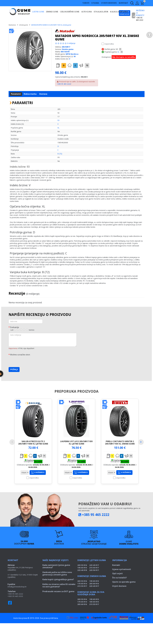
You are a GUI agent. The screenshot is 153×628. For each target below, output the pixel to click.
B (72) (59, 154)
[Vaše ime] (26, 321)
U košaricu (37, 477)
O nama (95, 3)
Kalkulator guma (119, 12)
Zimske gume (52, 12)
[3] (21, 330)
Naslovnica (12, 25)
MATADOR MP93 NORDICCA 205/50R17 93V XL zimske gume (51, 25)
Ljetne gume (38, 12)
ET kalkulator (101, 12)
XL (118, 52)
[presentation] (27, 360)
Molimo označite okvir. (20, 354)
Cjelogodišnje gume (69, 12)
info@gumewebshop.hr (17, 591)
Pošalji (14, 369)
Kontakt (123, 3)
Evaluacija (14, 327)
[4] (24, 330)
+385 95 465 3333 (15, 601)
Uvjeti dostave (109, 3)
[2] (18, 330)
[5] (27, 330)
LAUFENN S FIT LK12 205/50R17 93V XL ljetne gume (76, 442)
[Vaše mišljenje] (43, 340)
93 (75, 56)
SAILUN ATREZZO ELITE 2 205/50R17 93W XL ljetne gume (33, 442)
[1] (15, 330)
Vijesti (86, 3)
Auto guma (86, 12)
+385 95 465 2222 (64, 84)
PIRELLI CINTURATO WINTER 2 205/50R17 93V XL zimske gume (120, 442)
